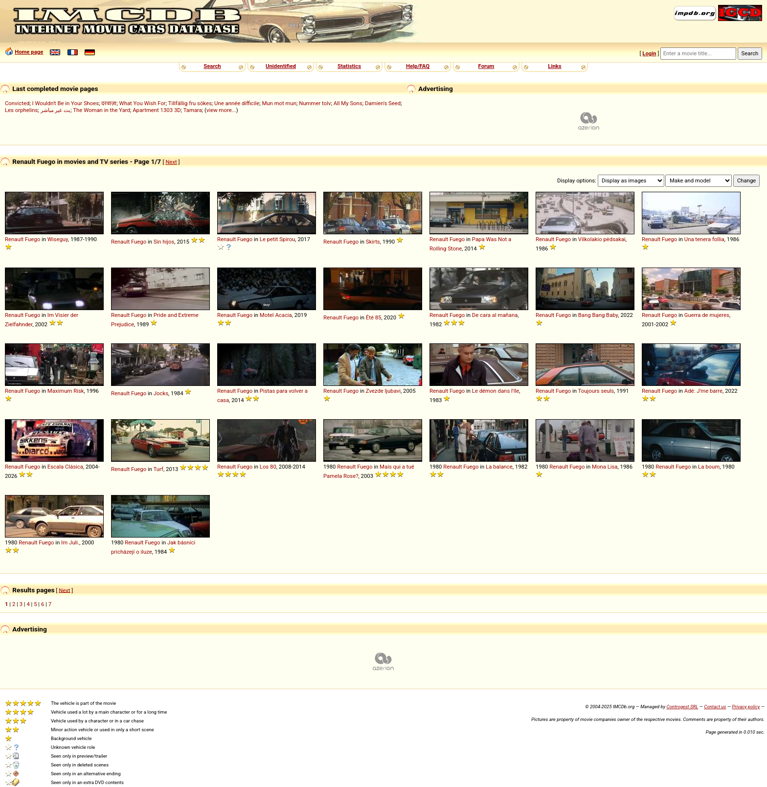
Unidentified (281, 66)
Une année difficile (236, 103)
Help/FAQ (417, 66)
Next (171, 161)
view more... (221, 110)
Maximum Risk (65, 390)
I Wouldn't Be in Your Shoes (65, 103)
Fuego (32, 239)
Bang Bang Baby (598, 315)
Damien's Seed (383, 103)
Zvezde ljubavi (383, 390)
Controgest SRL (682, 706)
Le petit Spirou (277, 239)
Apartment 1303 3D (157, 110)
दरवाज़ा (108, 103)
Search (212, 66)
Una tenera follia (704, 239)
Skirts (373, 241)
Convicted (17, 103)
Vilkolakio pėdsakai (602, 239)
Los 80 (268, 466)
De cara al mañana (495, 315)
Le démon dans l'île (495, 390)
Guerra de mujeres (706, 315)
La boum (709, 466)
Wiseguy (57, 239)
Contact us (715, 706)
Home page (29, 51)
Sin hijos (164, 241)
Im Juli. (70, 542)
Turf (158, 469)
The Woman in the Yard (101, 110)
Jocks (161, 393)
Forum (486, 66)
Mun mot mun (279, 103)
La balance (499, 466)
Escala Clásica (65, 466)
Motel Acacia (276, 315)
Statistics (349, 66)
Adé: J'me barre (703, 390)
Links (554, 66)
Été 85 (374, 317)
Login (649, 53)
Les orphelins (21, 110)
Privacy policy (746, 706)
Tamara (192, 110)
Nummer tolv (315, 103)
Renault (14, 239)
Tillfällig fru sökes (190, 103)
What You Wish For (142, 103)
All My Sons (348, 103)
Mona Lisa (604, 466)
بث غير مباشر (56, 110)
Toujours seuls (596, 390)
